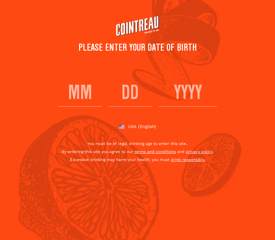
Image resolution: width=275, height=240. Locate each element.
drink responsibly (187, 159)
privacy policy (199, 151)
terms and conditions (155, 151)
